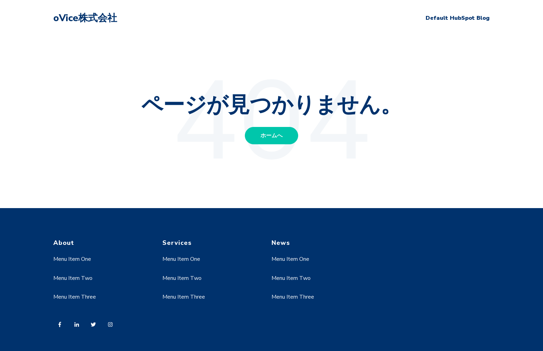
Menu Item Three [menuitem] (74, 297)
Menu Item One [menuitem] (72, 259)
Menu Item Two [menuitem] (72, 278)
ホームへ (271, 135)
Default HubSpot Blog (458, 18)
